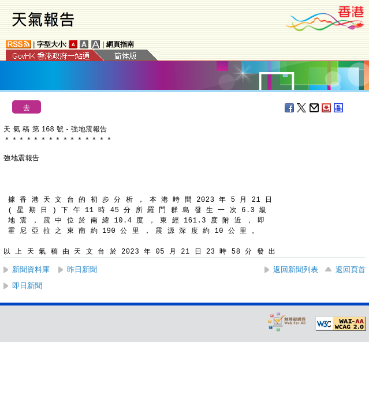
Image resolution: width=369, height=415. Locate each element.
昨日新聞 (82, 269)
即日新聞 (27, 285)
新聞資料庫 (31, 269)
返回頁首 (351, 269)
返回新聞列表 (295, 269)
